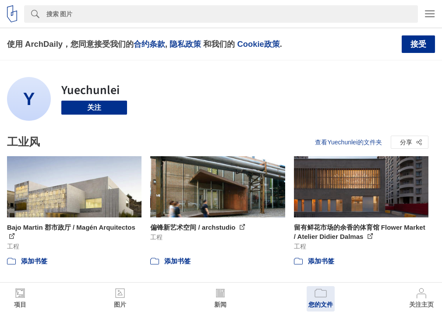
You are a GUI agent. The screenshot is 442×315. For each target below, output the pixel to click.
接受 (418, 44)
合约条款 (149, 44)
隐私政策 (185, 44)
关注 (94, 107)
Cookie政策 (258, 44)
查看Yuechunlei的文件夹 (348, 142)
